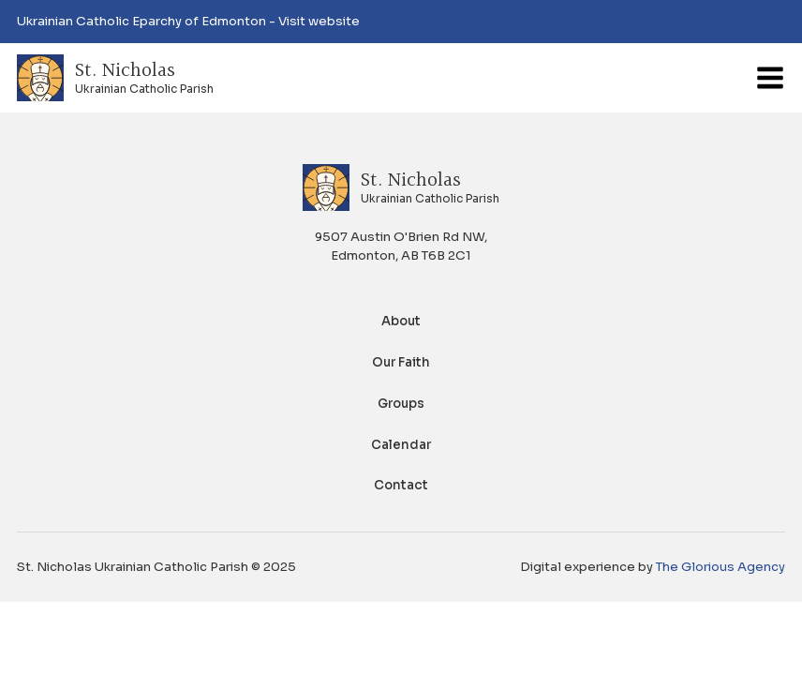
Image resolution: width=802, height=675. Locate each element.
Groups (401, 404)
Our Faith (401, 362)
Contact (401, 485)
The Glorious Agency (720, 567)
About (401, 321)
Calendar (401, 445)
